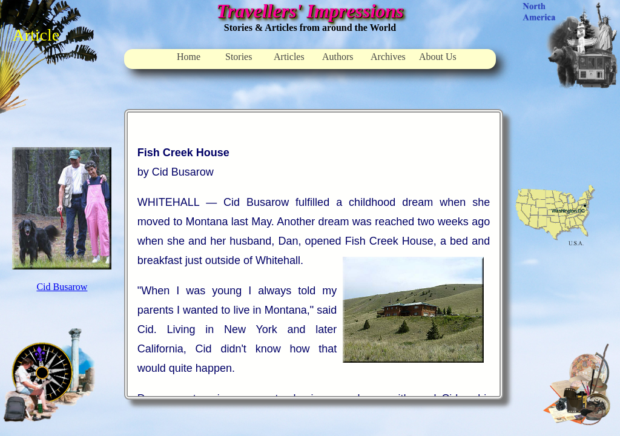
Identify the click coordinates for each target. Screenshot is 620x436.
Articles (289, 56)
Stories (238, 56)
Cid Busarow (61, 287)
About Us (438, 56)
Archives (388, 56)
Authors (338, 56)
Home (188, 56)
